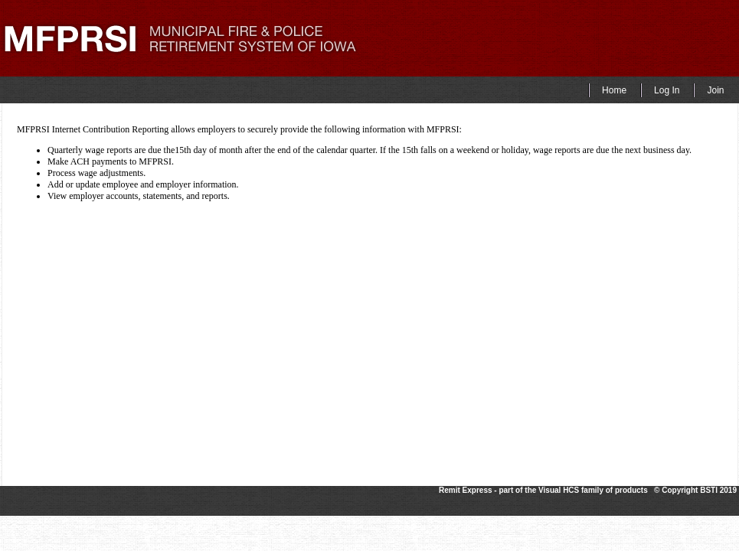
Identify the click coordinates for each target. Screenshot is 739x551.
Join (715, 90)
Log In (666, 90)
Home (614, 90)
